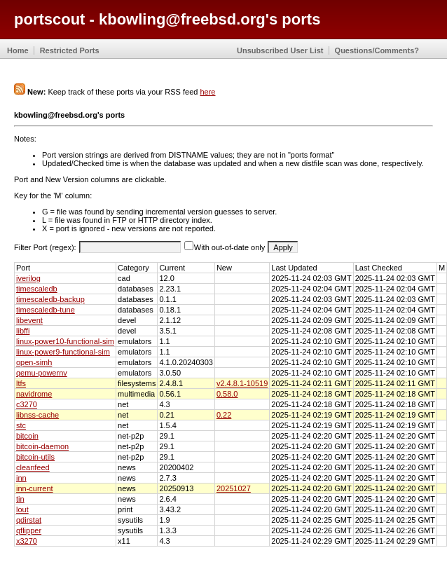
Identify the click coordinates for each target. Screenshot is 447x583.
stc (21, 425)
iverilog (28, 278)
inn (21, 478)
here (207, 92)
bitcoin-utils (35, 457)
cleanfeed (33, 467)
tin (20, 499)
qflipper (28, 530)
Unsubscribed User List (280, 50)
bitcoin (27, 436)
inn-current (34, 488)
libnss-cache (37, 415)
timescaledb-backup (50, 299)
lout (22, 509)
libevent (29, 320)
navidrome (34, 394)
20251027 (233, 488)
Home (18, 50)
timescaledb (36, 288)
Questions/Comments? (377, 50)
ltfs (21, 383)
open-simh (34, 362)
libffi (22, 331)
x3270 (26, 541)
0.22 (223, 415)
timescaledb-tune (45, 310)
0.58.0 (227, 394)
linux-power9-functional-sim (63, 352)
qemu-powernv (41, 373)
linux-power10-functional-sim (65, 341)
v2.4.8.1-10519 (242, 383)
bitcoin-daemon (42, 446)
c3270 (26, 404)
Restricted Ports (69, 50)
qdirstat (28, 520)
